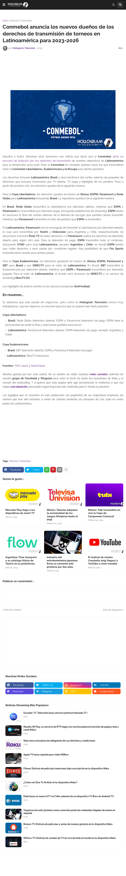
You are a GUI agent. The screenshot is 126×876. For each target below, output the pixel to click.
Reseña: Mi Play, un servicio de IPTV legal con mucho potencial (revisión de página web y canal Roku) (71, 728)
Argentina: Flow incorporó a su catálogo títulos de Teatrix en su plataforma (21, 560)
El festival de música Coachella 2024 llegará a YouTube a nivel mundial (103, 560)
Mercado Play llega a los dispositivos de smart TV (20, 512)
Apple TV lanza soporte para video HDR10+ (46, 754)
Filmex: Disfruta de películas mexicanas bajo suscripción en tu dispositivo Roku (66, 768)
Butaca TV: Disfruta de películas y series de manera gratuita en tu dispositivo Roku (68, 824)
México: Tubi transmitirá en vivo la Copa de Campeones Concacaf (104, 513)
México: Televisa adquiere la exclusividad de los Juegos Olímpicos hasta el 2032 (62, 515)
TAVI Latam (21, 365)
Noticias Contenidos (21, 20)
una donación (19, 386)
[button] (4, 5)
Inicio (5, 20)
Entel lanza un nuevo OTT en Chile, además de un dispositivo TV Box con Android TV (68, 796)
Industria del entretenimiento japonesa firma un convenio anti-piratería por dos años (62, 562)
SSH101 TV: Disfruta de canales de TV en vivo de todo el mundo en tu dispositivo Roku (69, 838)
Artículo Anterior (12, 609)
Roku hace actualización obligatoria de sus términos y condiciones (59, 740)
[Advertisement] (63, 62)
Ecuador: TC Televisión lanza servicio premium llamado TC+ (55, 713)
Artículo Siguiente (112, 609)
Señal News (38, 365)
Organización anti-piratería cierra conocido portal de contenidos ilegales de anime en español (69, 811)
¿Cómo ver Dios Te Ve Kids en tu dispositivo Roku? (50, 782)
